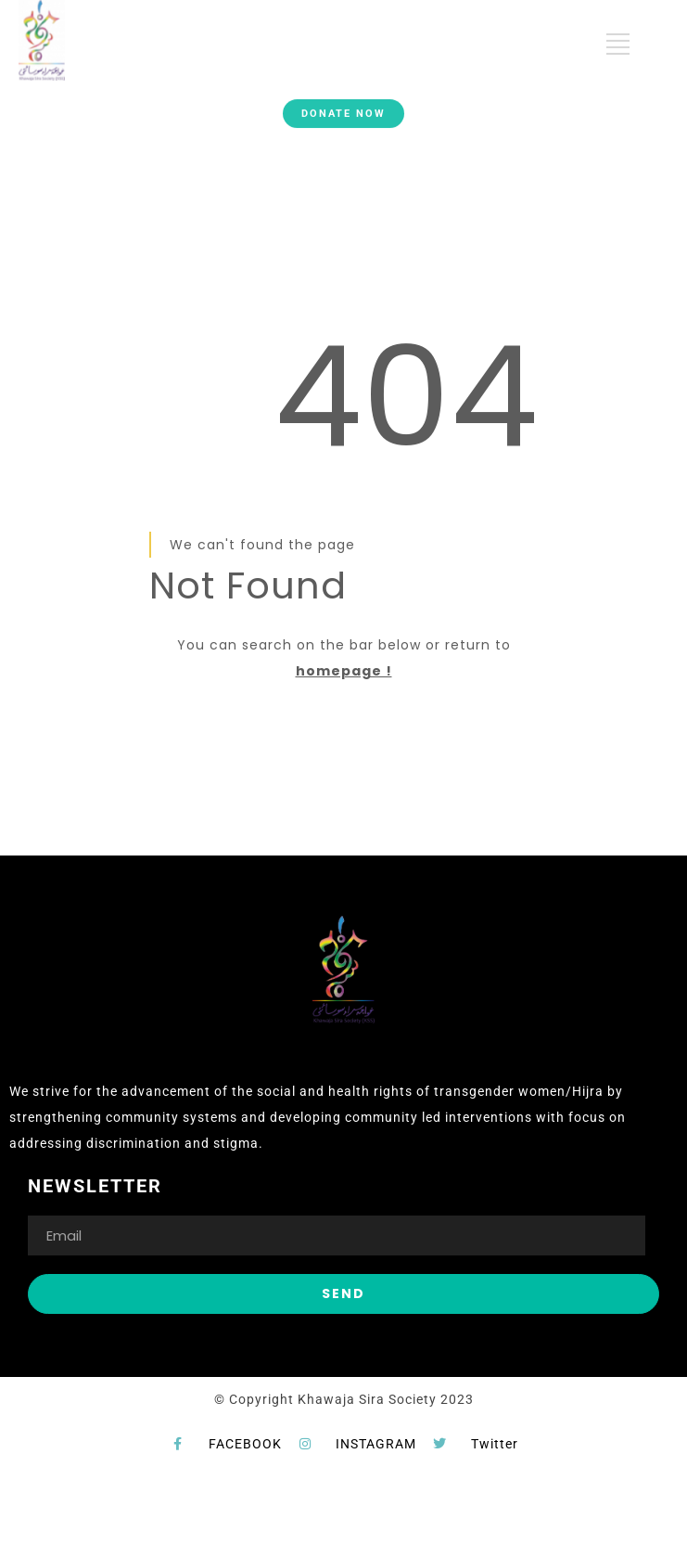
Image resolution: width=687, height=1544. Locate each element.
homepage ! (344, 671)
